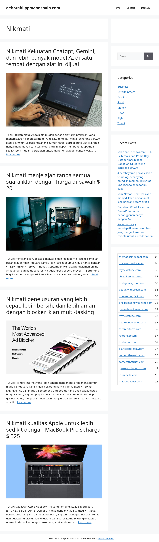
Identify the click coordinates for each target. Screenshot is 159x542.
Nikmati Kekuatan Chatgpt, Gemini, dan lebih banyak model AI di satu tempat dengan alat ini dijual (51, 57)
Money (121, 107)
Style (120, 118)
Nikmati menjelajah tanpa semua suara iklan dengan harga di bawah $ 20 (53, 181)
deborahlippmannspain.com (33, 7)
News (120, 113)
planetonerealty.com (131, 348)
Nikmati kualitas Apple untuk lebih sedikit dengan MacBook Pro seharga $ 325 (53, 429)
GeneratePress (106, 538)
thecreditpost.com (130, 329)
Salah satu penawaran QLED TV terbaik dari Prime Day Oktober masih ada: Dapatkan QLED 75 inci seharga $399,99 (134, 159)
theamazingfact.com (131, 296)
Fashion (122, 97)
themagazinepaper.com (133, 257)
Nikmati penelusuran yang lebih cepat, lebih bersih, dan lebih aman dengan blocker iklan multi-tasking (50, 305)
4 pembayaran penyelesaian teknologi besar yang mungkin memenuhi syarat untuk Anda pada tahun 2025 (134, 180)
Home (117, 7)
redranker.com (128, 335)
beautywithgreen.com (132, 289)
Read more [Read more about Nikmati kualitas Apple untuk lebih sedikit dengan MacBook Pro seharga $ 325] (84, 522)
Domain (145, 7)
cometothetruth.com (131, 355)
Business (122, 86)
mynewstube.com (130, 270)
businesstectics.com (131, 263)
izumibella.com (128, 375)
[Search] (148, 56)
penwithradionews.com (133, 309)
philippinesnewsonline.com (135, 302)
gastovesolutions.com (132, 368)
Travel (121, 123)
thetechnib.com (128, 342)
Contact (131, 7)
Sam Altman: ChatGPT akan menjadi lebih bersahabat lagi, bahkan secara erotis (134, 198)
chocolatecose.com (130, 276)
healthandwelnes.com (132, 322)
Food (120, 102)
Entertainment (126, 92)
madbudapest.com (130, 381)
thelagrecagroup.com (132, 283)
